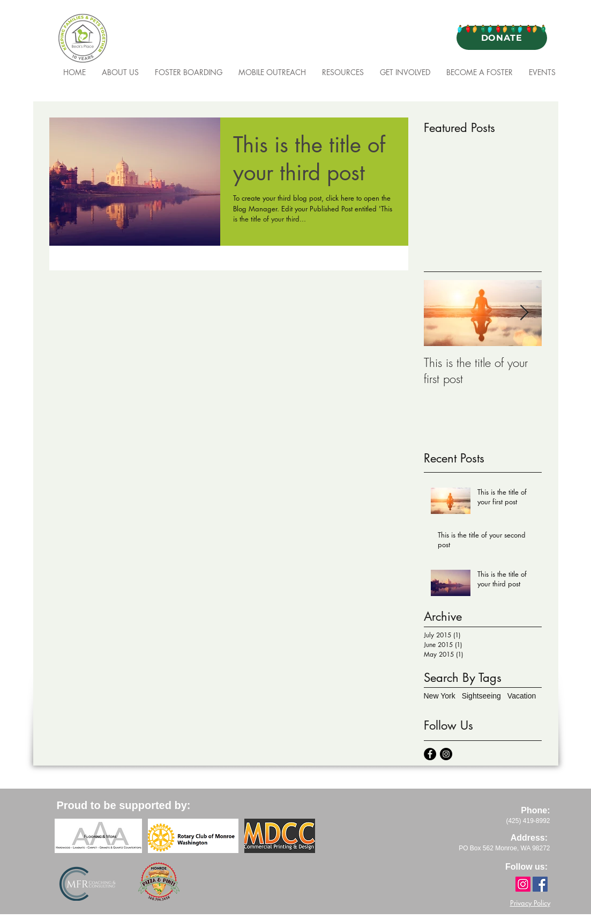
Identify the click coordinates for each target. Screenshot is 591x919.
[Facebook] (540, 884)
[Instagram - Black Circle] (446, 754)
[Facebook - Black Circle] (430, 754)
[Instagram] (522, 884)
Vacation (521, 696)
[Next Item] (524, 313)
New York (439, 696)
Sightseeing (481, 696)
